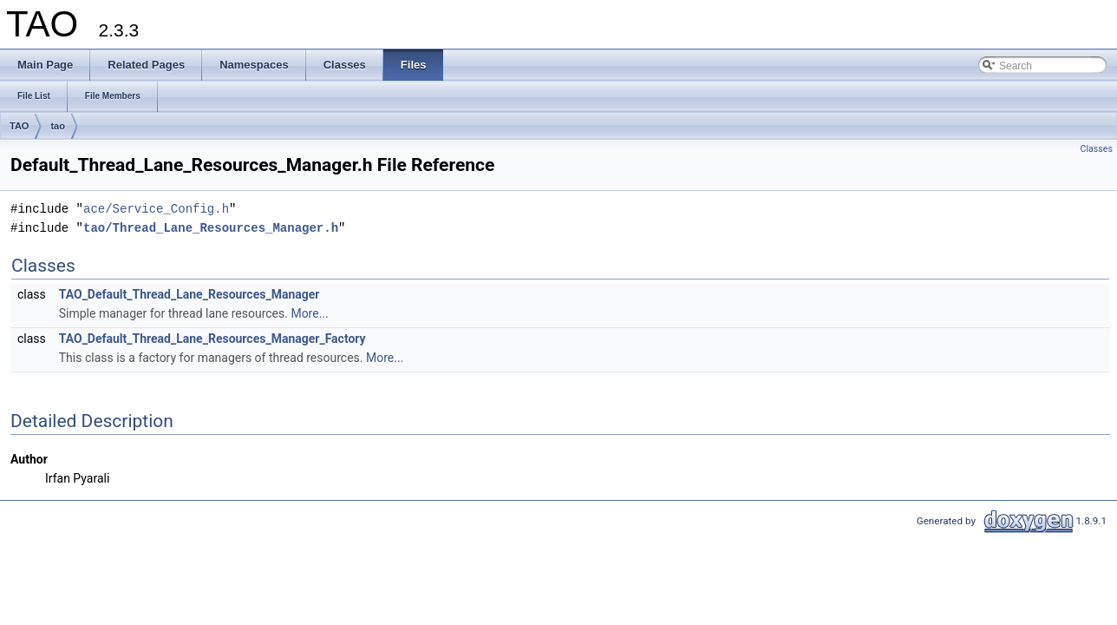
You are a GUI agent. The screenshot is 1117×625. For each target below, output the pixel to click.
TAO (19, 126)
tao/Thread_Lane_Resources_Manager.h (210, 228)
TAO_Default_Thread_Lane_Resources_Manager (189, 294)
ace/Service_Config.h (156, 209)
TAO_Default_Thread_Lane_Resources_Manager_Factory (212, 338)
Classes (1097, 149)
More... (309, 313)
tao (57, 126)
